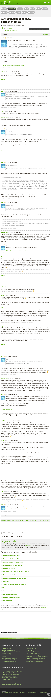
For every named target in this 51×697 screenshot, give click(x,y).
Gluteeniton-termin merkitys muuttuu (16, 251)
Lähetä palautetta (43, 692)
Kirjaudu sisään (10, 541)
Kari (2, 257)
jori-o (2, 337)
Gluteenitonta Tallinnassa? (8, 659)
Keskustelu (12, 9)
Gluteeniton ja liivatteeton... (33, 651)
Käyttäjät (31, 12)
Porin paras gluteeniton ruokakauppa (35, 661)
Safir (2, 308)
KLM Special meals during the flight (12, 66)
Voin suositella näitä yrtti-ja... (9, 676)
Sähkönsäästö (4, 694)
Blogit (26, 9)
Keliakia (20, 9)
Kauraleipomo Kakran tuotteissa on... (11, 677)
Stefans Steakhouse (31, 648)
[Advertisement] (25, 84)
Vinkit (38, 9)
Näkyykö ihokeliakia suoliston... (9, 658)
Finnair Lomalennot (6, 409)
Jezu (3, 38)
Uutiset (10, 692)
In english (36, 692)
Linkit (24, 12)
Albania (3, 663)
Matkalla (4, 12)
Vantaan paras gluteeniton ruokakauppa (36, 659)
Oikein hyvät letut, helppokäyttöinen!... (11, 683)
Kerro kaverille (22, 692)
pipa (2, 111)
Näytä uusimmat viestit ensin (39, 29)
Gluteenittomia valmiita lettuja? (9, 661)
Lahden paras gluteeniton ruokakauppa (35, 663)
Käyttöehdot (15, 692)
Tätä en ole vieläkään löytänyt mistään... (11, 684)
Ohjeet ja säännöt (30, 692)
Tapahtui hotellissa (6, 653)
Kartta (32, 9)
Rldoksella (4, 656)
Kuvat (19, 12)
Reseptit (44, 9)
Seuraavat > (46, 34)
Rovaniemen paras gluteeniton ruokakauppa (37, 656)
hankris (3, 71)
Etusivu (3, 9)
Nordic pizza (29, 650)
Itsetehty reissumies (7, 648)
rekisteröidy (28, 545)
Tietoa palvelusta (4, 692)
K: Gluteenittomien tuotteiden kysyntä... (11, 651)
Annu (2, 295)
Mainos (3, 79)
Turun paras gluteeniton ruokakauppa (35, 658)
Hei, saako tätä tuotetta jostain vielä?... (11, 681)
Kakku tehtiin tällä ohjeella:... (8, 673)
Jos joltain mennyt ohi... (7, 679)
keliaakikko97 (5, 287)
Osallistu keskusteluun (10, 30)
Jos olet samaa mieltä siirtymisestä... (11, 674)
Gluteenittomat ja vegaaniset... (33, 653)
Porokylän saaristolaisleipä (8, 650)
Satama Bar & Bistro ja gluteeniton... (35, 655)
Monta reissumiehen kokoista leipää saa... (12, 671)
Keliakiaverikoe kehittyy (7, 655)
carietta (3, 123)
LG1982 (3, 421)
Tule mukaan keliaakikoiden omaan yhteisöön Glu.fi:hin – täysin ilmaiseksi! (25, 520)
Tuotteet (12, 12)
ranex (2, 440)
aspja (2, 326)
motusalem (4, 117)
